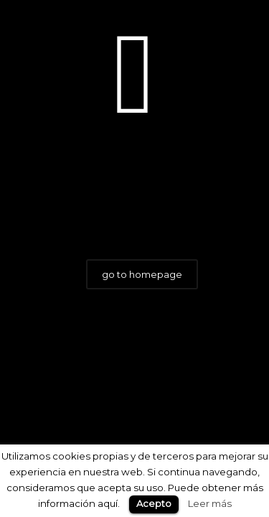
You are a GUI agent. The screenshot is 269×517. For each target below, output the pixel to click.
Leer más (210, 503)
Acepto (153, 503)
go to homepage (142, 274)
